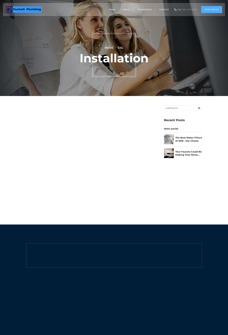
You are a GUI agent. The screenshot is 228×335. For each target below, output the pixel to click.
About (126, 9)
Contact (164, 9)
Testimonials (144, 9)
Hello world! (171, 128)
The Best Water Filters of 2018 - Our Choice (188, 139)
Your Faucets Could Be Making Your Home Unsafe (188, 153)
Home (112, 9)
